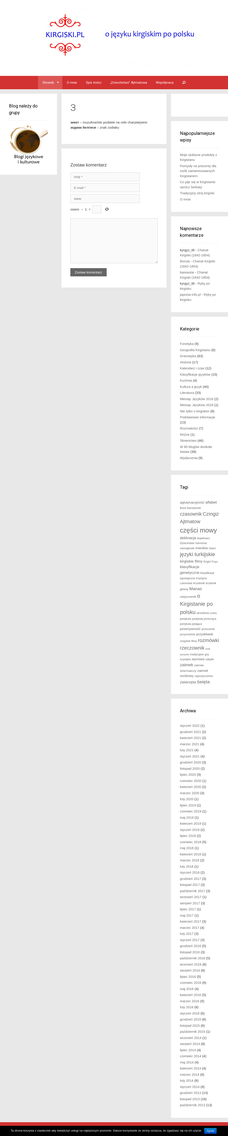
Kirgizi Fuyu (211, 561)
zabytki (210, 659)
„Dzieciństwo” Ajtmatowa (128, 83)
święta (203, 681)
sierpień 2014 (190, 1044)
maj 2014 (187, 1062)
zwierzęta (188, 682)
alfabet (211, 502)
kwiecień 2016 (190, 995)
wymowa (198, 659)
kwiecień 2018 (190, 854)
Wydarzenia (188, 458)
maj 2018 (187, 848)
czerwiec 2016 (190, 982)
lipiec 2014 (188, 1050)
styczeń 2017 (190, 940)
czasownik (191, 514)
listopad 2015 (190, 1025)
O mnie (72, 83)
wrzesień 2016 (191, 964)
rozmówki (208, 640)
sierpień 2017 (190, 903)
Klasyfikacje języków (195, 374)
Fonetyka (187, 344)
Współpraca (164, 83)
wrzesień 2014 (191, 1038)
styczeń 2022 (190, 725)
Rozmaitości (189, 428)
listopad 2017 (190, 885)
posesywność (190, 629)
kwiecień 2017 (190, 921)
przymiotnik (187, 634)
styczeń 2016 (190, 1013)
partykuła (185, 618)
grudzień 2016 (190, 946)
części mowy (198, 530)
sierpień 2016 (190, 970)
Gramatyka (188, 356)
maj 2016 (187, 989)
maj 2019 (187, 817)
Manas (195, 588)
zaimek (186, 664)
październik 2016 (192, 958)
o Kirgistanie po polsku (196, 604)
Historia (185, 362)
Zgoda (210, 1130)
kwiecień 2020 (190, 787)
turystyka (185, 659)
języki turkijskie (197, 554)
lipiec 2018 (188, 836)
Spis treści (93, 83)
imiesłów (201, 548)
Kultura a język (191, 387)
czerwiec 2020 (190, 781)
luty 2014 (186, 1080)
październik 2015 (192, 1031)
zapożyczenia (203, 676)
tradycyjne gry (199, 654)
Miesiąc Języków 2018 (196, 405)
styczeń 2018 (190, 872)
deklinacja (188, 538)
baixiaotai (187, 272)
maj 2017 (187, 915)
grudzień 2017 (190, 879)
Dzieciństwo (187, 543)
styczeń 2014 (190, 1087)
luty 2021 (186, 750)
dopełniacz (203, 538)
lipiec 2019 (188, 805)
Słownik (48, 83)
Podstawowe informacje (197, 417)
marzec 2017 (189, 927)
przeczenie (208, 629)
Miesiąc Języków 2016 (196, 399)
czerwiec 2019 (190, 811)
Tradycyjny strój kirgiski (197, 193)
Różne (184, 434)
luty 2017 (186, 934)
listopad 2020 (190, 768)
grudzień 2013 (190, 1093)
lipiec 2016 (188, 976)
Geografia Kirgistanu (195, 350)
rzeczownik (192, 648)
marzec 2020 (189, 793)
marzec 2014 (189, 1074)
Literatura (187, 393)
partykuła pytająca (191, 624)
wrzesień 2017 (191, 897)
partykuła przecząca (204, 618)
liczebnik (199, 583)
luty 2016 (186, 1007)
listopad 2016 (190, 952)
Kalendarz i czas (192, 368)
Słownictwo (188, 440)
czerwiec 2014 (190, 1056)
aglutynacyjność (192, 502)
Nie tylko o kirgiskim (195, 411)
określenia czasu (207, 613)
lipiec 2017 (188, 909)
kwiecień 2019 (190, 823)
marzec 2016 (189, 1001)
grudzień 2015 (190, 1019)
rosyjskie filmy (188, 641)
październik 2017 (192, 891)
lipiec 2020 (188, 774)
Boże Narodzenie (190, 508)
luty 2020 (186, 799)
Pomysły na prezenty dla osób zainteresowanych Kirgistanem (198, 171)
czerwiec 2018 (190, 842)
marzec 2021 (189, 744)
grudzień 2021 (190, 732)
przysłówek (204, 634)
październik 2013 (192, 1105)
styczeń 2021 (190, 756)
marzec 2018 (189, 860)
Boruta (185, 261)
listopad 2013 (190, 1099)
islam (212, 548)
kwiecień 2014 (190, 1068)
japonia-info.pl (190, 294)
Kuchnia (186, 380)
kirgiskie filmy (191, 561)
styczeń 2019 (190, 830)
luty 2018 (186, 866)
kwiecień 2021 (190, 738)
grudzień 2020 (190, 762)
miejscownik (188, 596)
